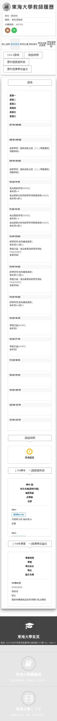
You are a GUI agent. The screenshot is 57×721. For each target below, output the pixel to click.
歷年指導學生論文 (17, 69)
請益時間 (33, 54)
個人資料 (6, 44)
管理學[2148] (18, 514)
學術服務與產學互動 (51, 44)
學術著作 (33, 44)
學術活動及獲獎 (42, 44)
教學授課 (15, 44)
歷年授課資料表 (16, 62)
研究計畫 (24, 44)
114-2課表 (13, 54)
